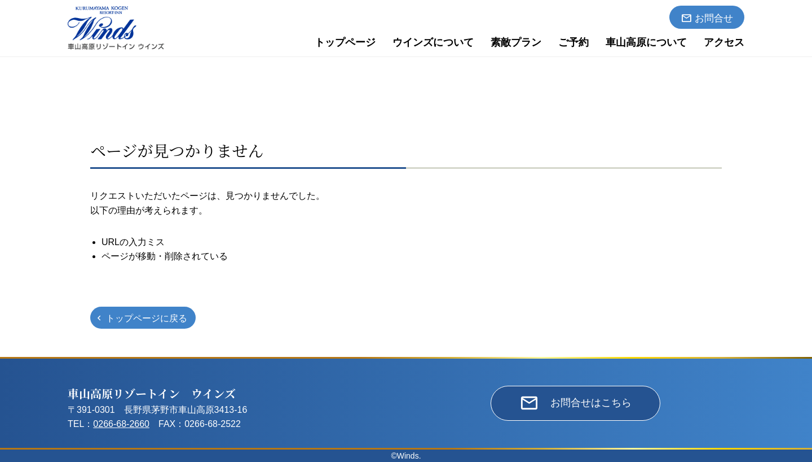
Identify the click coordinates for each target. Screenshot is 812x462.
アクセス (724, 42)
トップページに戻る (146, 318)
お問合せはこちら (591, 402)
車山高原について (646, 42)
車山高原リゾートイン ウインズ (152, 393)
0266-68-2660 (121, 424)
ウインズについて (433, 42)
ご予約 (573, 42)
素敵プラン (516, 42)
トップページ (345, 42)
